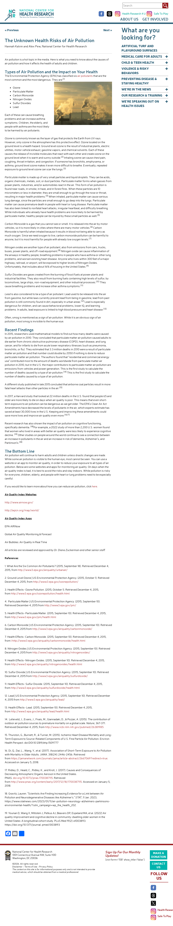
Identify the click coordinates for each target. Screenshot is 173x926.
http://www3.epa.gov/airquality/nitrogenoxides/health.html (46, 664)
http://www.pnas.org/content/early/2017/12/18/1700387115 (46, 781)
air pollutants (85, 75)
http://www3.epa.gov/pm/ (60, 605)
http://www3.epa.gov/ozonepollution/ (55, 581)
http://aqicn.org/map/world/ (22, 510)
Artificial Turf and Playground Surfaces (139, 48)
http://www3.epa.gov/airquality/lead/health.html (40, 711)
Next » (107, 30)
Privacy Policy (46, 866)
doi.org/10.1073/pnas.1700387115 (33, 777)
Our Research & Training (144, 95)
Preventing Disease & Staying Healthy (144, 81)
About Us (129, 19)
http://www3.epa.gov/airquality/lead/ (42, 699)
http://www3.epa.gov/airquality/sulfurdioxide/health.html (45, 687)
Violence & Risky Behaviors (144, 70)
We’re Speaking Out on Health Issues (144, 103)
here (94, 486)
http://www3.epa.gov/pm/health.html (33, 617)
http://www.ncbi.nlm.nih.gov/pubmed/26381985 (74, 727)
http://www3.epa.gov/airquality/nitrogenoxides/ (61, 652)
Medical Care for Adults (144, 56)
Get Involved (155, 19)
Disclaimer (17, 866)
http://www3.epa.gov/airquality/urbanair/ (43, 570)
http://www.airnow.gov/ (19, 502)
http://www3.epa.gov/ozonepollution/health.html (40, 593)
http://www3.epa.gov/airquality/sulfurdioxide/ (60, 676)
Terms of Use (30, 866)
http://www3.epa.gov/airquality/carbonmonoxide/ (62, 628)
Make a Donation (158, 854)
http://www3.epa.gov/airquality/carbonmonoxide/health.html (48, 640)
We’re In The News (144, 89)
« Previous (12, 30)
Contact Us (158, 865)
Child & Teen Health (144, 62)
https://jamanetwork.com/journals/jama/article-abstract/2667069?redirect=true (59, 758)
